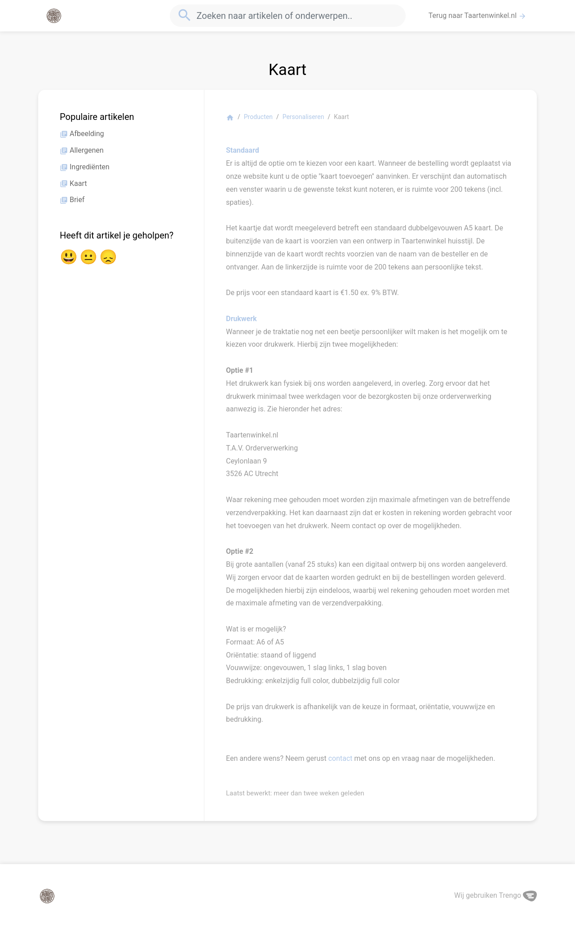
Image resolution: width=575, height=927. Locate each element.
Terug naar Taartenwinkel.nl (477, 15)
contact (340, 758)
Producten (258, 116)
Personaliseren (303, 116)
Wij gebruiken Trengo (495, 895)
